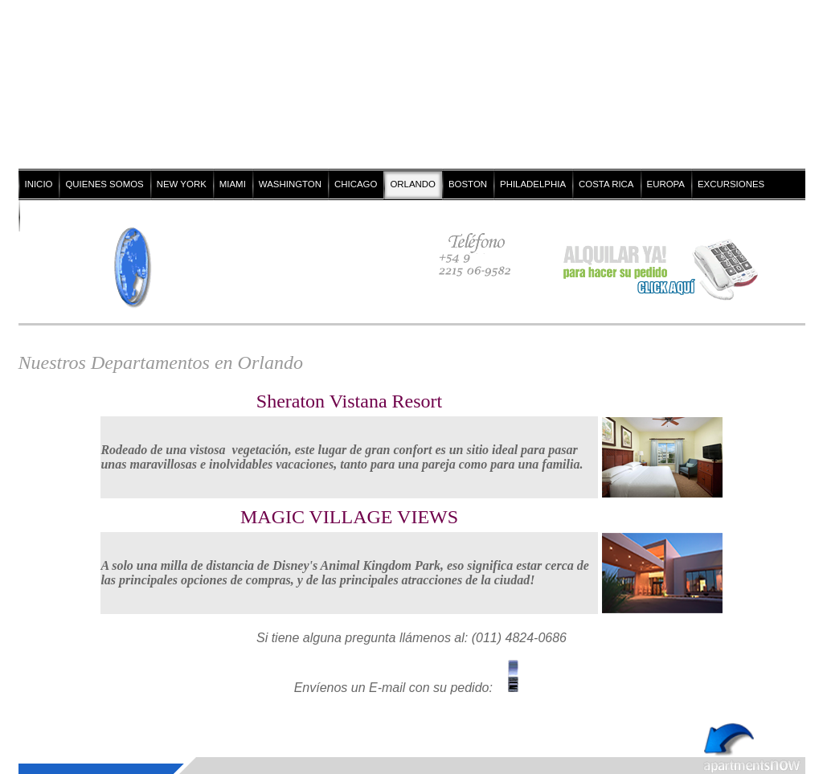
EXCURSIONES (731, 184)
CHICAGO (355, 184)
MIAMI (232, 184)
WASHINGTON (290, 184)
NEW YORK (182, 184)
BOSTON (467, 184)
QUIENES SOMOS (104, 184)
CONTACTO (50, 215)
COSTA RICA (606, 184)
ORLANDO (413, 184)
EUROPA (666, 184)
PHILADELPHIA (533, 184)
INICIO (39, 184)
